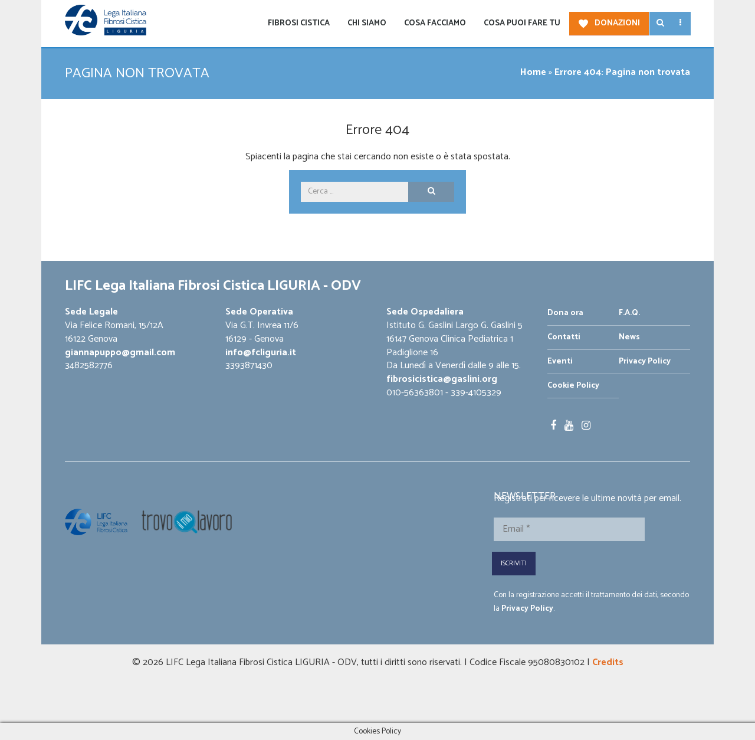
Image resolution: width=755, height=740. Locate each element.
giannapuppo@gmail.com (120, 353)
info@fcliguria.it (260, 353)
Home (533, 72)
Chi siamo (366, 23)
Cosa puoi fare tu (522, 23)
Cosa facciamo (435, 23)
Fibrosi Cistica (299, 23)
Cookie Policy (573, 385)
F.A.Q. (629, 313)
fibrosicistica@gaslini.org (441, 379)
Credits (607, 662)
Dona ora (565, 313)
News (629, 337)
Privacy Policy (645, 361)
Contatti (563, 337)
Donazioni (617, 23)
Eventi (560, 361)
